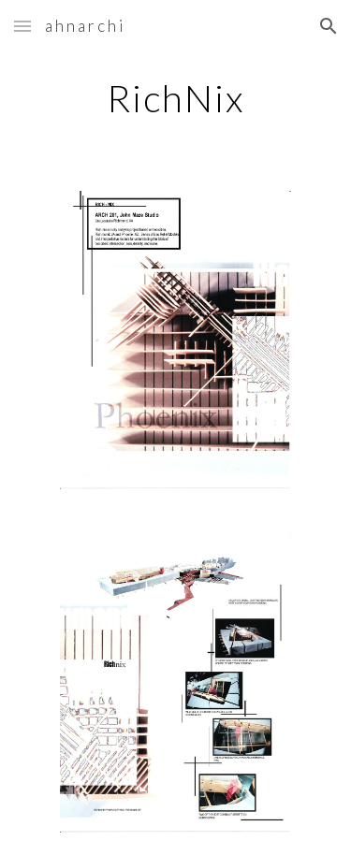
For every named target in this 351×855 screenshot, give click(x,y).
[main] (176, 98)
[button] (22, 25)
